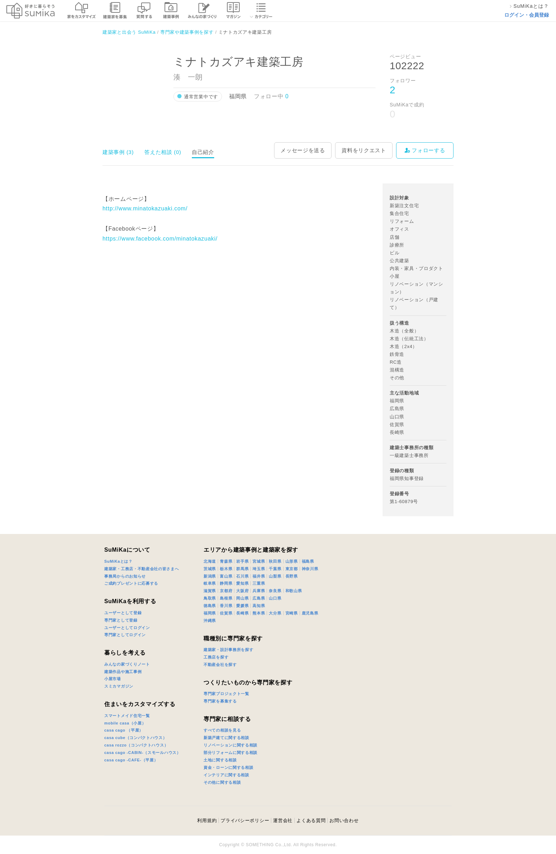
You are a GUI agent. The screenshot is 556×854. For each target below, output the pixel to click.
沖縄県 (210, 620)
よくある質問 (311, 820)
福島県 (308, 561)
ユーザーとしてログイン (127, 628)
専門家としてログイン (125, 635)
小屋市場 (112, 679)
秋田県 (275, 561)
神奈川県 (310, 569)
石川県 (242, 576)
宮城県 (258, 561)
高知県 (258, 606)
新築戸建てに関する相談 (226, 737)
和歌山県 (293, 591)
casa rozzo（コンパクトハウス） (136, 745)
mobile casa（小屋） (125, 723)
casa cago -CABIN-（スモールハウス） (142, 752)
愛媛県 (242, 606)
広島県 (258, 598)
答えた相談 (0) (162, 152)
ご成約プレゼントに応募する (131, 583)
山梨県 (275, 576)
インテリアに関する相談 (226, 775)
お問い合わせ (343, 820)
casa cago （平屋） (123, 730)
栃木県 (226, 569)
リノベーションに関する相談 (230, 745)
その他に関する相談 (222, 782)
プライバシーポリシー (245, 820)
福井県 (258, 576)
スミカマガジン (118, 686)
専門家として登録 (121, 620)
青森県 (226, 561)
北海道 (210, 561)
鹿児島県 (310, 613)
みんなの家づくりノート (127, 664)
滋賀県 (210, 591)
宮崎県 (291, 613)
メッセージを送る (302, 150)
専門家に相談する (227, 719)
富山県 (226, 576)
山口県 (275, 598)
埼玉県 (258, 569)
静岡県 (226, 583)
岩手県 (242, 561)
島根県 (226, 598)
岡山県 (242, 598)
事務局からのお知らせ (125, 576)
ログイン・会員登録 (526, 15)
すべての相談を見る (222, 730)
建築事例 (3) (118, 152)
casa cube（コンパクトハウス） (135, 737)
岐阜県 (210, 583)
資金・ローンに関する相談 (228, 767)
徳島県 (210, 606)
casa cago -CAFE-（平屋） (131, 760)
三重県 (258, 583)
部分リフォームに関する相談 (230, 752)
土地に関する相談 (220, 760)
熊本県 (258, 613)
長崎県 (242, 613)
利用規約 (207, 820)
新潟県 (210, 576)
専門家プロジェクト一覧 (226, 694)
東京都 (291, 569)
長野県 (291, 576)
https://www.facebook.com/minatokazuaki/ (159, 239)
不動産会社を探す (220, 664)
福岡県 (210, 613)
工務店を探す (216, 657)
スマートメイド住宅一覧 (127, 715)
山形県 (291, 561)
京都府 (226, 591)
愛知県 (242, 583)
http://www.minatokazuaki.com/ (145, 208)
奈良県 (275, 591)
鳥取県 (210, 598)
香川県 (226, 606)
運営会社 (283, 820)
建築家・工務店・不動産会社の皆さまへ (141, 569)
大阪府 (242, 591)
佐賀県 (226, 613)
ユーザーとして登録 (122, 613)
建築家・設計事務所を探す (228, 650)
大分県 (275, 613)
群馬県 (242, 569)
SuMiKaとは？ (118, 561)
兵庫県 (258, 591)
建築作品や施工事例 (122, 672)
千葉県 (275, 569)
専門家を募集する (220, 701)
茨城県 (210, 569)
